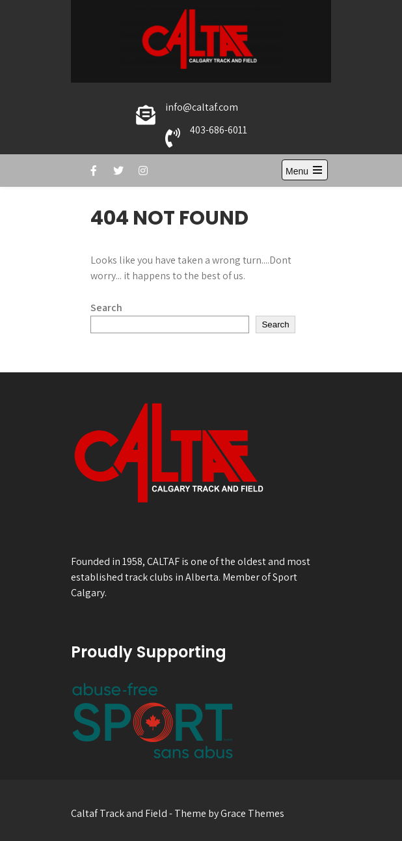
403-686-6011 (218, 130)
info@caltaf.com (201, 107)
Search (106, 307)
